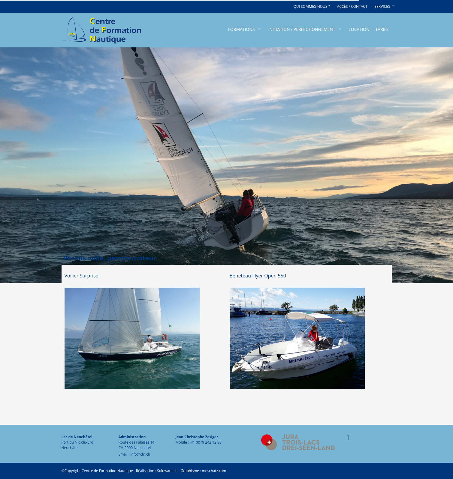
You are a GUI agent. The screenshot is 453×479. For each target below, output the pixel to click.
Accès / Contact (352, 6)
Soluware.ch (167, 470)
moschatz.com (213, 470)
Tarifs (381, 29)
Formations (241, 29)
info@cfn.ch (140, 454)
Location (359, 29)
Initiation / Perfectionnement (301, 29)
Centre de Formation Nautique (107, 470)
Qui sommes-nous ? (311, 6)
